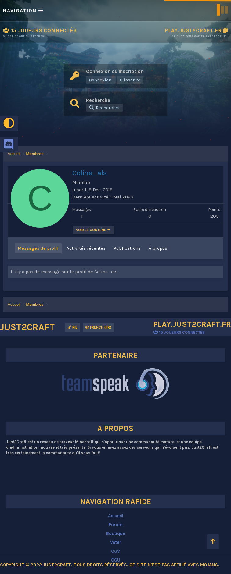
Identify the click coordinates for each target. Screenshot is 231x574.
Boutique (115, 533)
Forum (116, 524)
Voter (115, 542)
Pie (73, 327)
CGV (115, 551)
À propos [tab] (158, 248)
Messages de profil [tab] (38, 248)
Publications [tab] (127, 248)
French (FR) (98, 327)
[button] (115, 10)
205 (214, 216)
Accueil (115, 516)
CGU (115, 560)
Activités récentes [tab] (86, 248)
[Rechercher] (104, 108)
